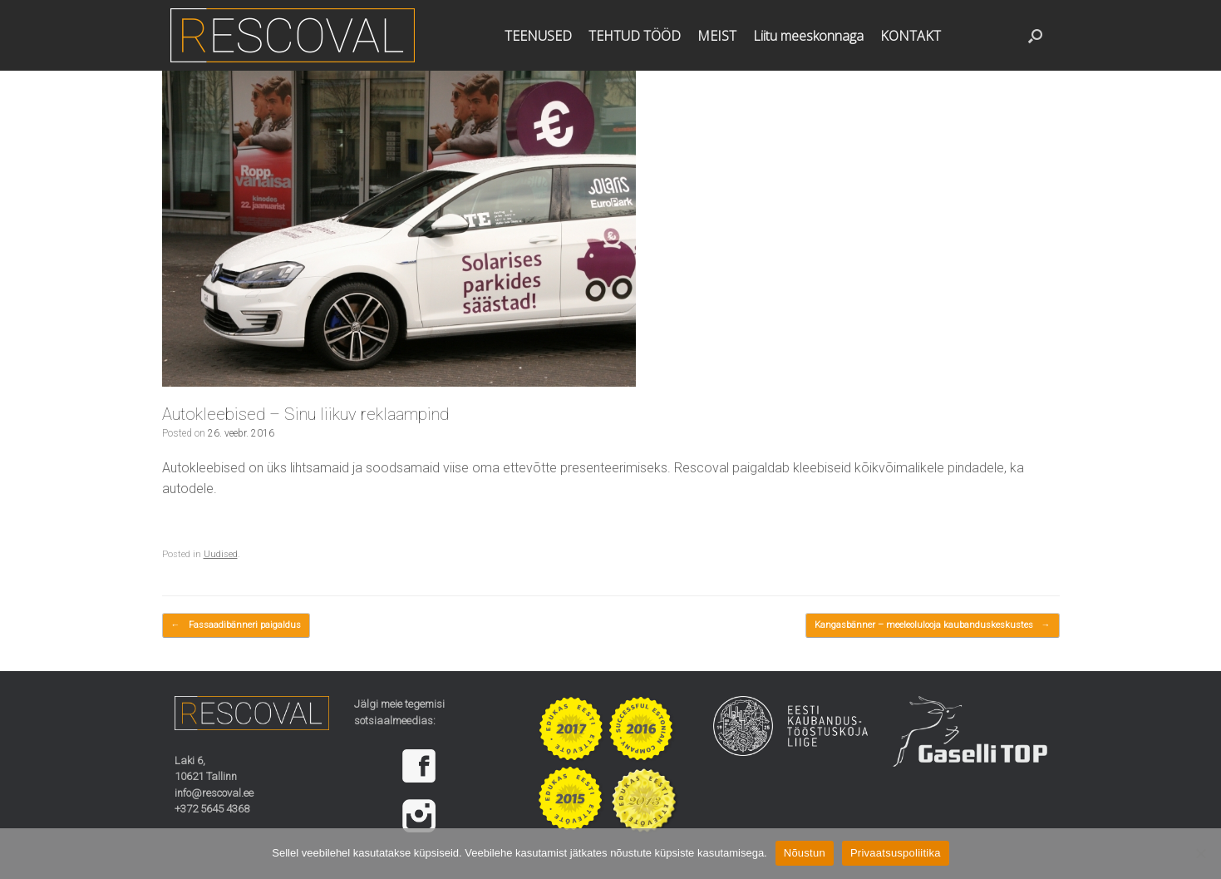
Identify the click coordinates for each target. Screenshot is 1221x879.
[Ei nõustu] (1200, 853)
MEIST (716, 36)
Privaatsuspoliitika (895, 853)
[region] (431, 791)
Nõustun (804, 853)
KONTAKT (910, 36)
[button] (1035, 35)
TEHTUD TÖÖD (634, 36)
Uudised (221, 554)
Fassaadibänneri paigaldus (236, 626)
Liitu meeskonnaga (808, 36)
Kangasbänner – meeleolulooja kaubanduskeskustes (933, 626)
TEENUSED (538, 36)
